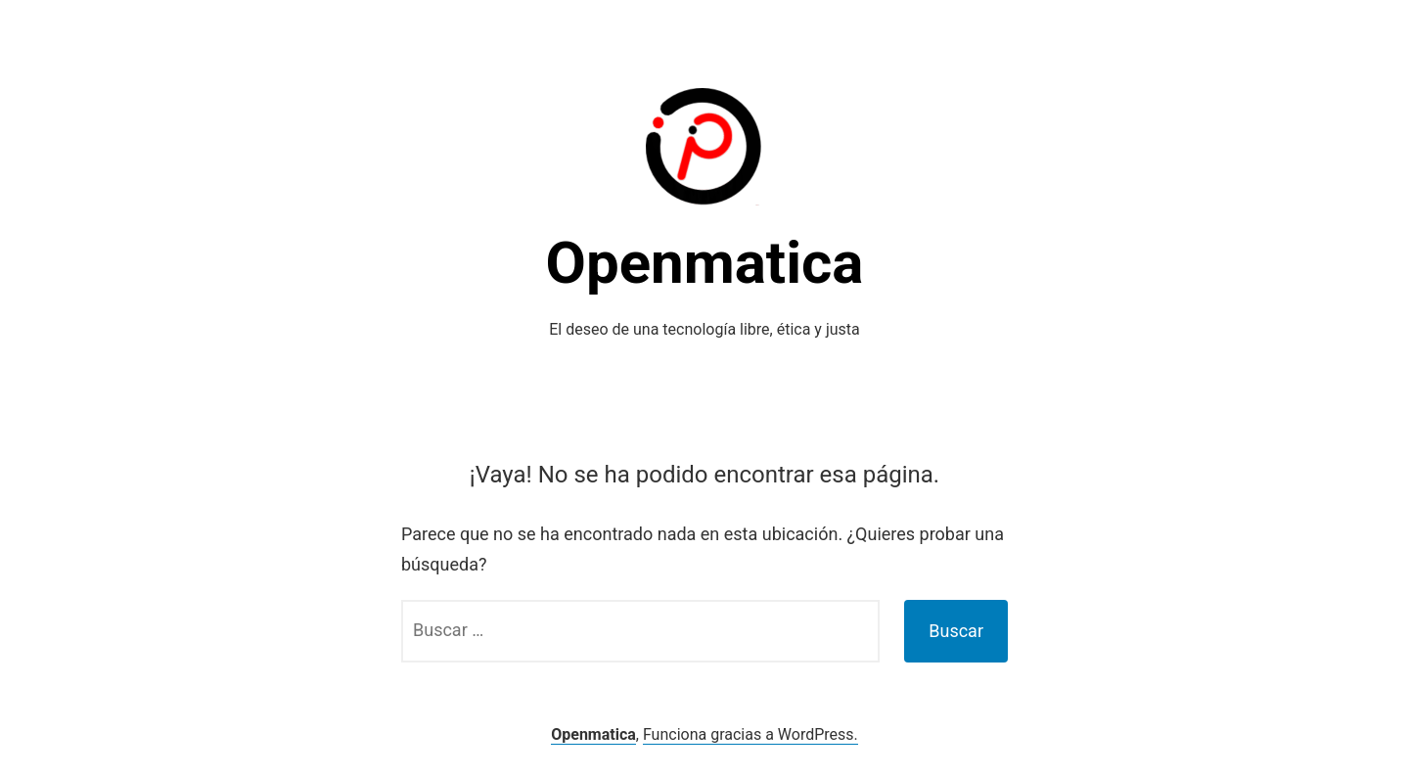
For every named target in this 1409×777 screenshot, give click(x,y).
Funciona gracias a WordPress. (750, 734)
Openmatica (705, 262)
